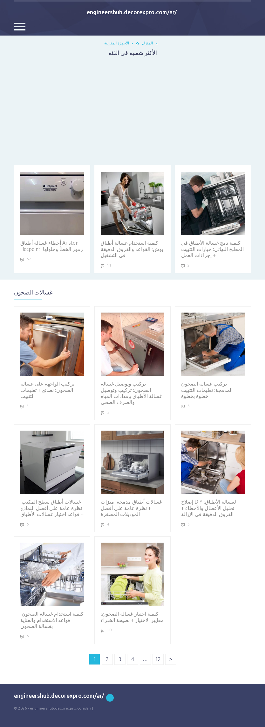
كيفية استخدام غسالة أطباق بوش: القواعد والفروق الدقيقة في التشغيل (132, 215)
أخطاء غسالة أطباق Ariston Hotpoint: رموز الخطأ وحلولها (52, 212)
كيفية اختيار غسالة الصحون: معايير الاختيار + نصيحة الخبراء (132, 583)
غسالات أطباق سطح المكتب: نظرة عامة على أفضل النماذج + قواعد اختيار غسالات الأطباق (52, 474)
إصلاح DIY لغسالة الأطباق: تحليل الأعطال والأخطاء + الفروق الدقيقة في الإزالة (213, 474)
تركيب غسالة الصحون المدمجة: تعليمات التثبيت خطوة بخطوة (213, 356)
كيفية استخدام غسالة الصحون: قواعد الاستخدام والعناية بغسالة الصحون (52, 586)
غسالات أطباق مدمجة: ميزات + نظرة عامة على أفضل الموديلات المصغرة (132, 474)
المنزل (147, 43)
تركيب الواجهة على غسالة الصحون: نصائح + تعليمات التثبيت (52, 356)
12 (158, 659)
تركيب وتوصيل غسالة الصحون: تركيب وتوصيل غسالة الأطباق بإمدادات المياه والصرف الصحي (132, 359)
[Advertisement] (132, 110)
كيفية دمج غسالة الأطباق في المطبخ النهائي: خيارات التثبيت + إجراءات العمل (213, 215)
